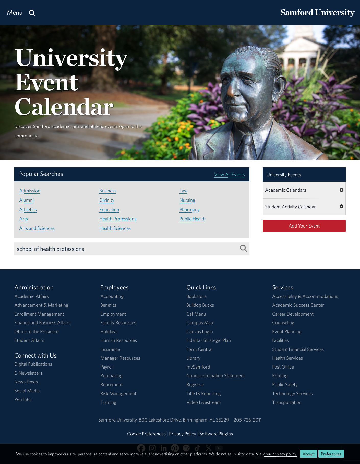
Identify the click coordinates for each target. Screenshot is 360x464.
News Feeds (26, 382)
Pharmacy (189, 209)
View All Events (229, 174)
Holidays (108, 331)
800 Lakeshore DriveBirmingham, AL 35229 (184, 420)
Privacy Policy (182, 433)
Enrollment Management (39, 314)
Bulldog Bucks (200, 305)
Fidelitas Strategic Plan (208, 340)
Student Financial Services (298, 349)
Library (193, 358)
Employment (113, 314)
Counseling (283, 322)
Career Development (293, 314)
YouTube (23, 399)
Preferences (331, 453)
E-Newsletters (28, 373)
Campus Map (199, 322)
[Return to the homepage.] (317, 17)
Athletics (28, 209)
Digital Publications (33, 364)
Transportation (287, 402)
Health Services (287, 358)
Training (108, 402)
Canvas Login (199, 331)
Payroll (107, 367)
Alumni (26, 200)
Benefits (108, 305)
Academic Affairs (31, 296)
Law (183, 191)
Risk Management (118, 393)
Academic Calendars (285, 190)
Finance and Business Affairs (42, 322)
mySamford (198, 367)
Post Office (283, 367)
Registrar (195, 384)
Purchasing (111, 375)
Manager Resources (120, 358)
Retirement (111, 384)
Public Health (192, 218)
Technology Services (292, 393)
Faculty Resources (118, 322)
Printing (280, 375)
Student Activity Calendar (290, 206)
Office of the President (36, 331)
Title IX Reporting (203, 393)
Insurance (110, 349)
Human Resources (118, 340)
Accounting (112, 296)
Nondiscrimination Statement (215, 375)
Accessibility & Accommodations (305, 296)
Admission (29, 191)
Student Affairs (29, 340)
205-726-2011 (248, 420)
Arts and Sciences (37, 228)
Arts (23, 218)
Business (107, 191)
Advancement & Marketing (41, 305)
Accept (309, 453)
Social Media (27, 390)
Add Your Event (304, 226)
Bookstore (196, 296)
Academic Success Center (298, 305)
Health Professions (117, 218)
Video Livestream (203, 402)
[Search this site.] (32, 12)
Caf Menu (196, 314)
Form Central (199, 349)
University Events (284, 174)
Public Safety (285, 384)
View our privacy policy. (276, 453)
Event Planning (287, 331)
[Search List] (243, 248)
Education (109, 209)
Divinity (106, 200)
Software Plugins (216, 433)
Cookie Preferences (146, 433)
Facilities (280, 340)
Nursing (187, 200)
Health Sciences (115, 228)
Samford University (118, 420)
